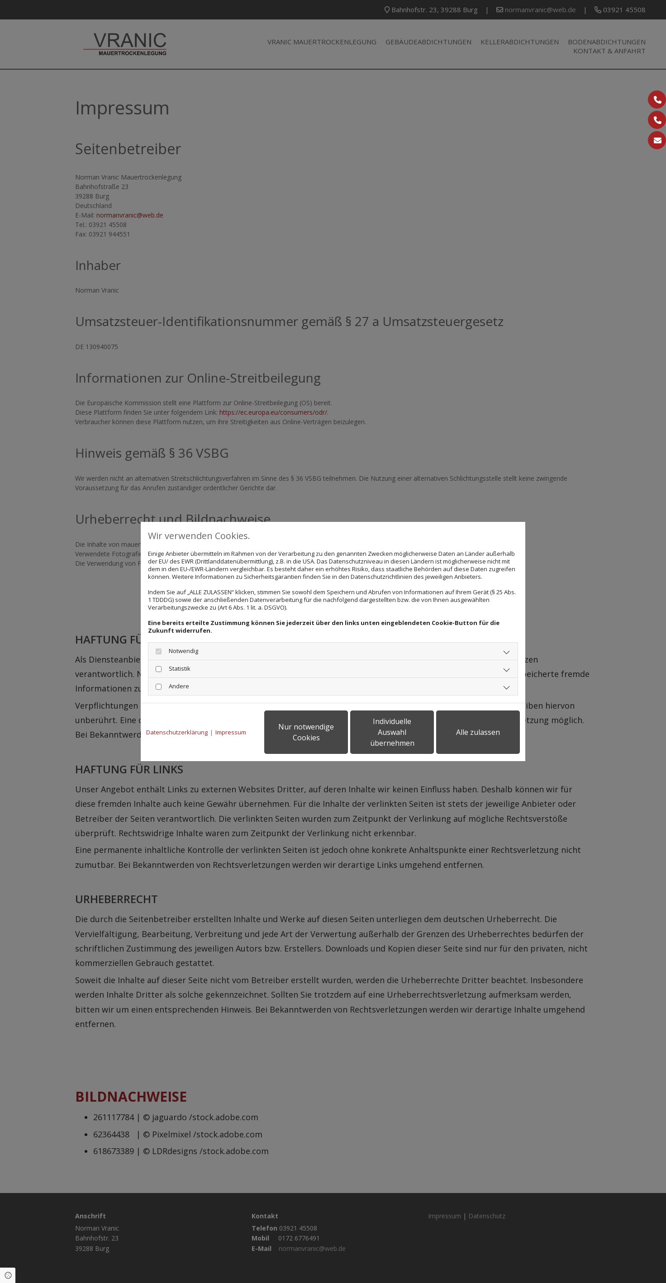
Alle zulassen (478, 732)
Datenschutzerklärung (177, 732)
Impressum (230, 732)
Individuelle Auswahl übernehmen (392, 732)
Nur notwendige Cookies (306, 732)
